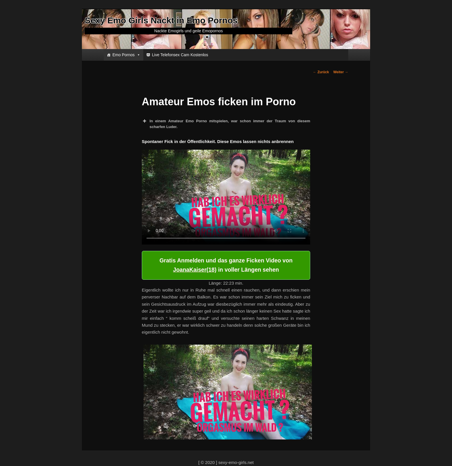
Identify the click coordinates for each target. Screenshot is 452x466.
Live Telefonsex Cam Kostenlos (180, 54)
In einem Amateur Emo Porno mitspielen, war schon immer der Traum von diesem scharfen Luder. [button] (226, 123)
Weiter (340, 72)
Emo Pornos (126, 54)
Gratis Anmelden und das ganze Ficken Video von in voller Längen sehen (226, 265)
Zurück (321, 72)
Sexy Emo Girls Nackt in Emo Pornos (161, 20)
